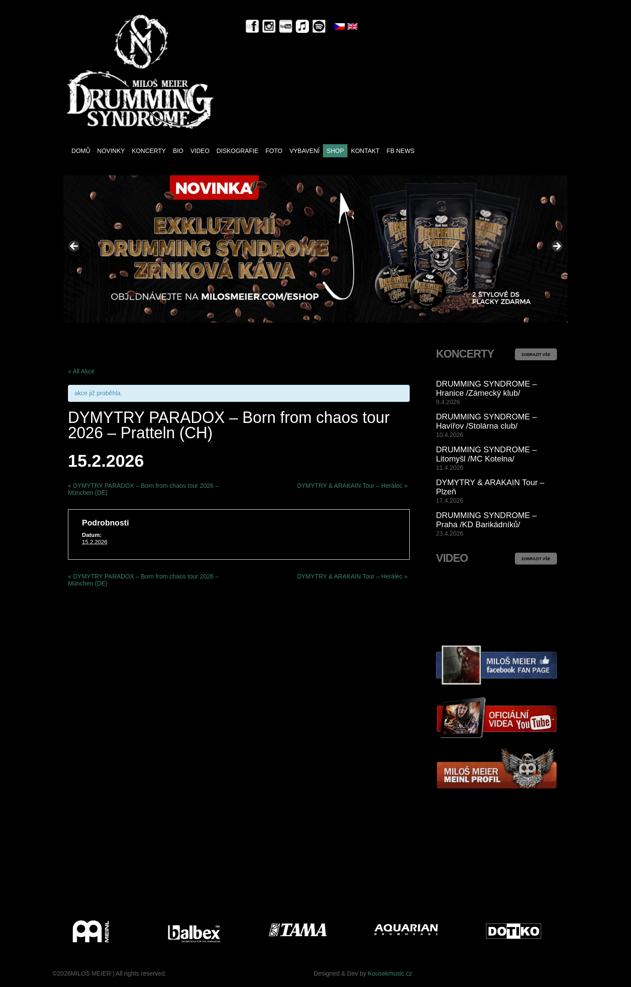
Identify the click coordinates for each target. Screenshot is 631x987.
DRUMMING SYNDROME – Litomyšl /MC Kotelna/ (486, 454)
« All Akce (81, 371)
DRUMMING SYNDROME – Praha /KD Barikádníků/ (486, 520)
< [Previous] (74, 246)
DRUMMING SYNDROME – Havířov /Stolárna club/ (486, 421)
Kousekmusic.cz (390, 973)
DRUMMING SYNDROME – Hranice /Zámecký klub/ (486, 388)
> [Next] (556, 246)
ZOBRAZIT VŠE (535, 354)
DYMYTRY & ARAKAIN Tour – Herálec (352, 485)
